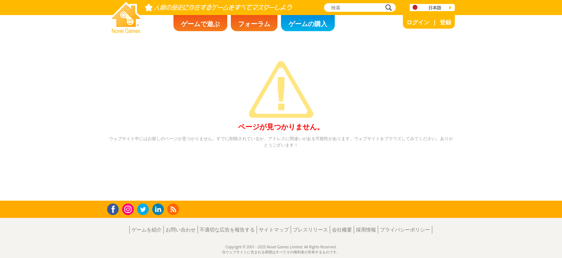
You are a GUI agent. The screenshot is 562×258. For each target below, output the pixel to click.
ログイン (417, 22)
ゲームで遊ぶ (200, 23)
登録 (445, 22)
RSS (174, 209)
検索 (387, 8)
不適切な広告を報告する (227, 229)
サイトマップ (274, 229)
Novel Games (125, 31)
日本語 (434, 8)
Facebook (115, 208)
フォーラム (254, 23)
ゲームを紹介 (147, 229)
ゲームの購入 (308, 23)
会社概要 (342, 229)
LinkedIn (159, 209)
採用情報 (366, 229)
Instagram (129, 209)
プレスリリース (310, 229)
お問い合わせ (181, 229)
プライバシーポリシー (405, 229)
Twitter (144, 210)
